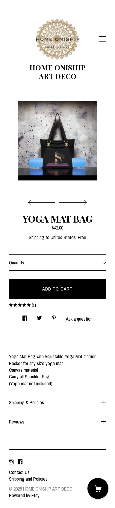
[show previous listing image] (43, 201)
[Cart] (97, 488)
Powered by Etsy (24, 495)
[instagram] (11, 462)
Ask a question (79, 319)
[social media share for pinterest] (54, 316)
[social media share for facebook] (24, 316)
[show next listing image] (72, 201)
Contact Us (19, 472)
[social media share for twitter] (39, 316)
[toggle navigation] (102, 39)
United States (63, 237)
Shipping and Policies (28, 479)
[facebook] (20, 462)
